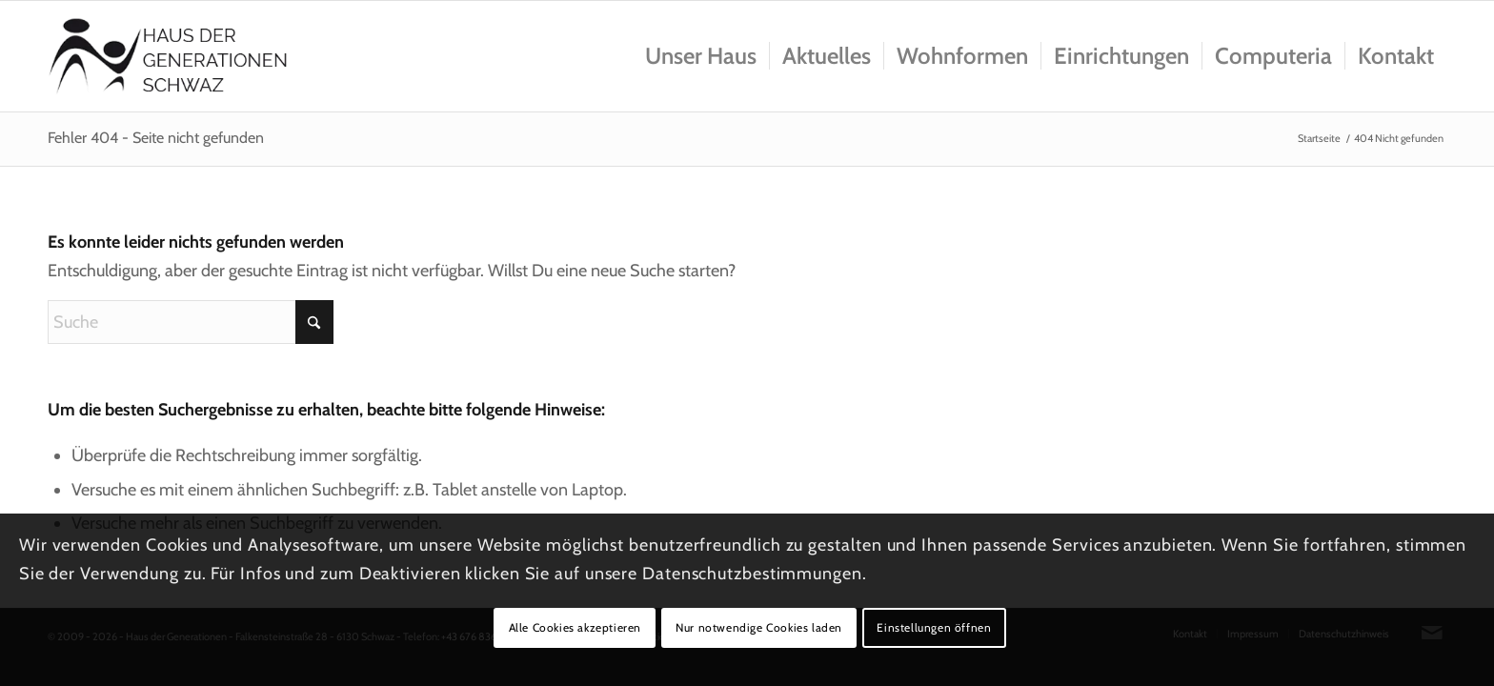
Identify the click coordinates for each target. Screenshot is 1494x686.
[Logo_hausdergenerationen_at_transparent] (168, 56)
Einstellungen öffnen (934, 627)
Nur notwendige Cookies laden (759, 627)
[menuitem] (701, 56)
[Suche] (190, 322)
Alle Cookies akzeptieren (575, 627)
